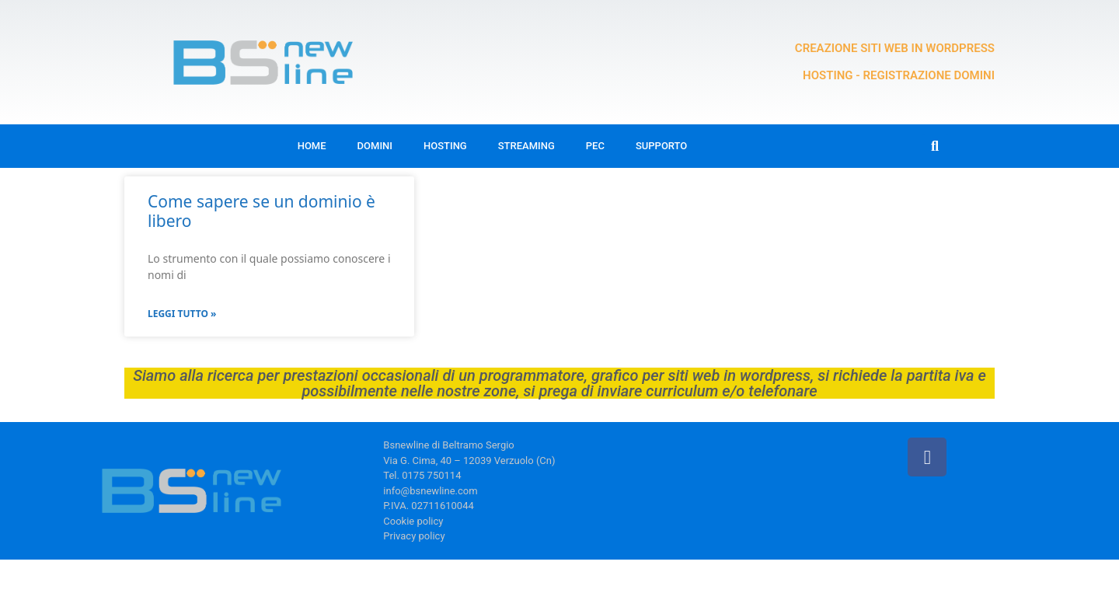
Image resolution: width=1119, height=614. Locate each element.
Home (312, 146)
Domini (374, 146)
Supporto (661, 146)
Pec (595, 146)
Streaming (526, 146)
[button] (935, 146)
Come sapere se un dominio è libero (261, 211)
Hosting (445, 146)
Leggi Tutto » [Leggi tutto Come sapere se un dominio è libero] (182, 313)
